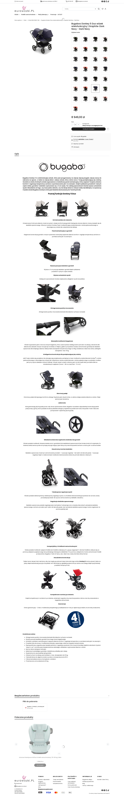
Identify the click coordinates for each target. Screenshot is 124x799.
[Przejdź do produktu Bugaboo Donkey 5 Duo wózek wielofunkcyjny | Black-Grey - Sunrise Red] (85, 68)
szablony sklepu (93, 793)
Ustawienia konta (57, 783)
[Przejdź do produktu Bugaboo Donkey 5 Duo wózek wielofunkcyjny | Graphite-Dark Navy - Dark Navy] (95, 88)
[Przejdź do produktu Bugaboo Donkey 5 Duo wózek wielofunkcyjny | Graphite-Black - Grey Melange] (85, 78)
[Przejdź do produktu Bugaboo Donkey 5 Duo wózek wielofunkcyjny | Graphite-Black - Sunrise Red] (85, 88)
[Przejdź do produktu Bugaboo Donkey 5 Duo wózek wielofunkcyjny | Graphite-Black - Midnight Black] (95, 78)
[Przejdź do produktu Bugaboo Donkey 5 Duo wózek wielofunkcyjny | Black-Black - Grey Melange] (85, 39)
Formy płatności (72, 785)
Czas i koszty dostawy (74, 787)
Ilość (72, 122)
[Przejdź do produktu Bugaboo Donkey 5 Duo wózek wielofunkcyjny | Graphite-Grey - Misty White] (95, 98)
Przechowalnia (57, 781)
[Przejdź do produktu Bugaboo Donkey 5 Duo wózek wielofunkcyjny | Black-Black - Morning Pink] (75, 49)
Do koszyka (40, 765)
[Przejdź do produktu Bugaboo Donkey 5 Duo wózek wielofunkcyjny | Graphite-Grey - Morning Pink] (105, 98)
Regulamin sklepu (87, 779)
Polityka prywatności (88, 781)
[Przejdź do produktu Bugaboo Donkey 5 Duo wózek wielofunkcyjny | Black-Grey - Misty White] (95, 59)
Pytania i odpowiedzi (43, 779)
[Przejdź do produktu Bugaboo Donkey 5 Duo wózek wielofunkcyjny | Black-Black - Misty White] (105, 39)
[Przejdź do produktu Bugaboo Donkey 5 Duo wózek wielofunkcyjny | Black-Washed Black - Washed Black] (105, 68)
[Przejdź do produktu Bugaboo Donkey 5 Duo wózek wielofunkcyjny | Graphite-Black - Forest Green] (75, 78)
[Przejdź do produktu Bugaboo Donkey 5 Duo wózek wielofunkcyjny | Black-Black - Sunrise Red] (85, 49)
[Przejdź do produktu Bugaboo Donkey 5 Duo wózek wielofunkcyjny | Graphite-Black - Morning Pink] (75, 88)
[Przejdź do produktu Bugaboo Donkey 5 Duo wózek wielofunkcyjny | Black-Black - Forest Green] (75, 39)
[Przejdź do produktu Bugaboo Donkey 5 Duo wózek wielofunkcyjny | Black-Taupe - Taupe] (95, 68)
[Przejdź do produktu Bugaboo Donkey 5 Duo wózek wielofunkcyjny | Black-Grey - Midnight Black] (85, 59)
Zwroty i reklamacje (87, 785)
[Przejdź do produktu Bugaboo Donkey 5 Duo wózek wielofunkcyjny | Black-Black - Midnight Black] (95, 39)
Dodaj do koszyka (88, 129)
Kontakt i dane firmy (102, 779)
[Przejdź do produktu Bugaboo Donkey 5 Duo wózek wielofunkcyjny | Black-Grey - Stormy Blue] (75, 68)
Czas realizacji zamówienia (72, 782)
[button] (98, 9)
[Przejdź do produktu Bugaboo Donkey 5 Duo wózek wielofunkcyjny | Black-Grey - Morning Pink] (105, 59)
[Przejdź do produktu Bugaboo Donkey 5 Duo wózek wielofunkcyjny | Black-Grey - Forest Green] (105, 49)
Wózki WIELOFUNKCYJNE (33, 20)
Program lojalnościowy (42, 782)
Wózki (25, 20)
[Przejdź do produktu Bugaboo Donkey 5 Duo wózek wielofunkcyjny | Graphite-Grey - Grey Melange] (75, 98)
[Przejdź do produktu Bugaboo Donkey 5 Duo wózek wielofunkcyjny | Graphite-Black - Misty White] (105, 78)
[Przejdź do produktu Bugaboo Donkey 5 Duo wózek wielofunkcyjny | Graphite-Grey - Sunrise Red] (75, 108)
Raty (39, 787)
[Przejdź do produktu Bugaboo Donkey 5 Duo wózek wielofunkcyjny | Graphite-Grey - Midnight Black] (85, 98)
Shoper (106, 793)
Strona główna (18, 20)
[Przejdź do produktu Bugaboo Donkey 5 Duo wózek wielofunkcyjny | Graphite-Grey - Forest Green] (105, 88)
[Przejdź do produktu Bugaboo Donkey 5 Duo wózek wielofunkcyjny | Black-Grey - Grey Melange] (75, 59)
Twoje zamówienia (58, 779)
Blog (83, 783)
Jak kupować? (42, 785)
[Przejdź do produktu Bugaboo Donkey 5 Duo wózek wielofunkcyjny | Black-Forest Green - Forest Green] (95, 49)
